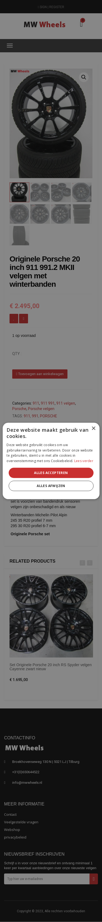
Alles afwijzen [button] (51, 485)
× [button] (93, 429)
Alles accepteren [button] (51, 472)
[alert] (51, 461)
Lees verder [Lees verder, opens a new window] (83, 461)
